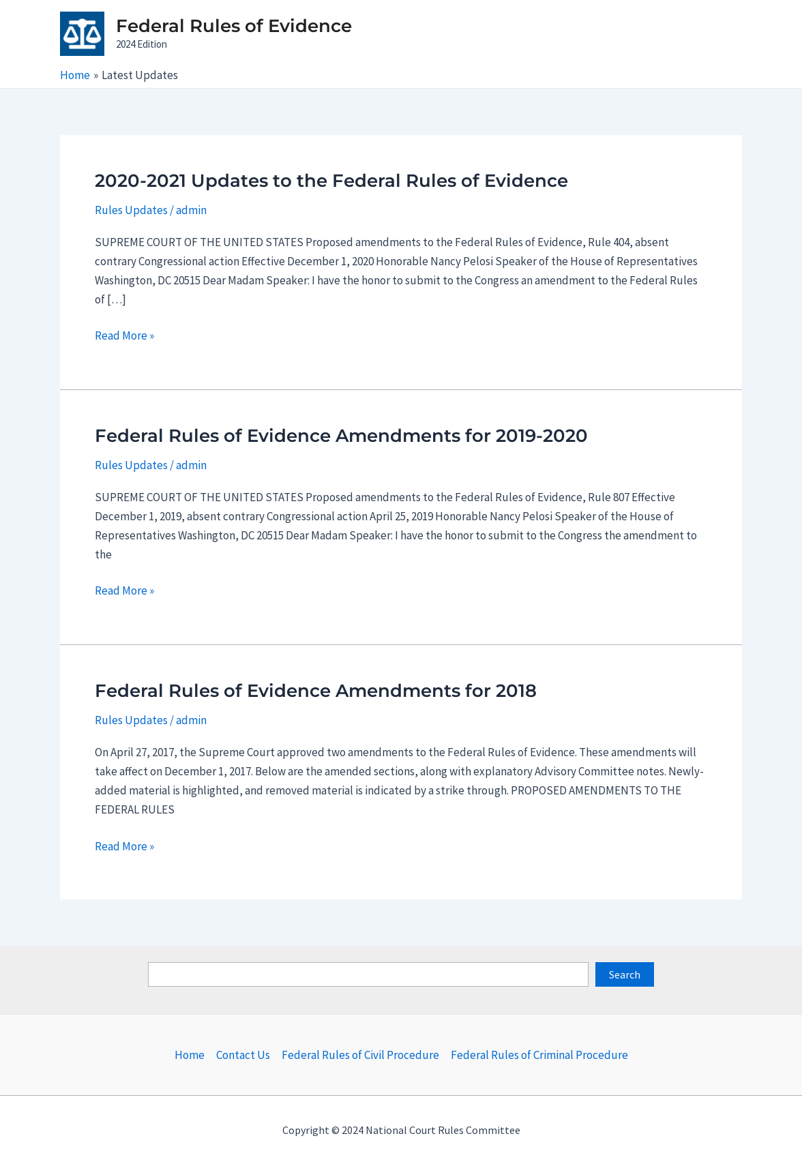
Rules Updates (131, 210)
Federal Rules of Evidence (234, 26)
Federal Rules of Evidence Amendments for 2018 (316, 691)
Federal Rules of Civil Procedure (360, 1054)
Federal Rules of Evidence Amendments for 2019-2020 (341, 436)
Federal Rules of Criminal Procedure (539, 1054)
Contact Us (243, 1054)
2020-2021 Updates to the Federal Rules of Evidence (331, 181)
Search (624, 974)
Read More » (124, 335)
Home (190, 1054)
